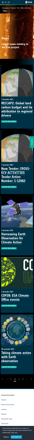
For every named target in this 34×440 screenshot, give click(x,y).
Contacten (4, 409)
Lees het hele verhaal (9, 121)
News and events (26, 8)
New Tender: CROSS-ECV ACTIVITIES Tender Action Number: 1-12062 (15, 175)
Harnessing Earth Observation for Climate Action (13, 238)
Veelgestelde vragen (6, 419)
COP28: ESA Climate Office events (15, 297)
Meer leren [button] (14, 432)
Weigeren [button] (6, 437)
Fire (18, 8)
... (6, 379)
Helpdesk (3, 414)
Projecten (13, 8)
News (5, 11)
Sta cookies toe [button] (16, 437)
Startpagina (5, 8)
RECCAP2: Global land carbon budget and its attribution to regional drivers (16, 109)
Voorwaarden (4, 423)
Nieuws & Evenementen (7, 404)
